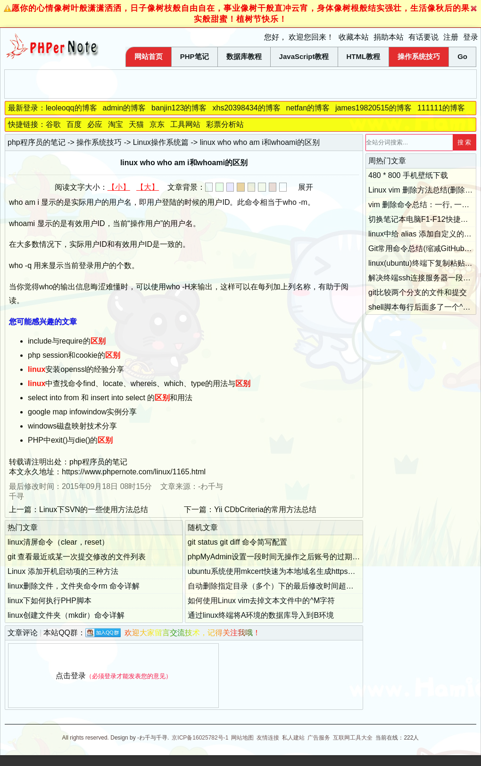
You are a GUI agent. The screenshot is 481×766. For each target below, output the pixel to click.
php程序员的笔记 (37, 142)
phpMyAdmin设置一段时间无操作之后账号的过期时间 (277, 557)
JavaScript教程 (304, 56)
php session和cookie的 (74, 355)
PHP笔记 (194, 56)
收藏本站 (354, 37)
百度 (74, 124)
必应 (94, 124)
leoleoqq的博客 (71, 108)
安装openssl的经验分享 (76, 369)
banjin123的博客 (179, 108)
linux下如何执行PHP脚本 (49, 601)
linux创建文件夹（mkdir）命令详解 (66, 615)
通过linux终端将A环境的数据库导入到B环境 (261, 615)
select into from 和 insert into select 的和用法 (110, 398)
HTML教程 (364, 56)
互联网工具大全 (353, 737)
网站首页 (148, 56)
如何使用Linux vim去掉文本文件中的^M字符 (261, 601)
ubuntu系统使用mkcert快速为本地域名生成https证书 (275, 571)
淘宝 (115, 124)
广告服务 (318, 737)
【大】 (147, 187)
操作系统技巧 (419, 56)
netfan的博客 (308, 108)
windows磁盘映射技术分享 (72, 426)
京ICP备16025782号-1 (200, 737)
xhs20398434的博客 (246, 108)
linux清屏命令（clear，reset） (58, 542)
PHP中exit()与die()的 (70, 440)
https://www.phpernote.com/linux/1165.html (134, 472)
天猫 (136, 124)
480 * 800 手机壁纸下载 (408, 175)
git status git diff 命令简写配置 (237, 542)
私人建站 (293, 737)
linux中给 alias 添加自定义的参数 (423, 234)
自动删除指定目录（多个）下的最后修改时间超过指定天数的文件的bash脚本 (317, 586)
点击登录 (71, 676)
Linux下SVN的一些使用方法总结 (93, 509)
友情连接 (268, 737)
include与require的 (67, 341)
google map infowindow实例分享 (82, 412)
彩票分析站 (225, 124)
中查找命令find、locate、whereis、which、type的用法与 (139, 383)
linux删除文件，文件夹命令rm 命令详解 (74, 586)
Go (462, 56)
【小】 (119, 187)
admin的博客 (124, 108)
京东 (157, 124)
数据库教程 (244, 56)
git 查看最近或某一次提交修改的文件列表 (77, 557)
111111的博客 (441, 108)
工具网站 (185, 124)
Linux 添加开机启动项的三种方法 (63, 571)
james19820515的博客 (373, 108)
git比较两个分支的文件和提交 (417, 292)
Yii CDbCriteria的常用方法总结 (265, 509)
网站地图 (242, 737)
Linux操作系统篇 (161, 142)
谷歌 (53, 124)
